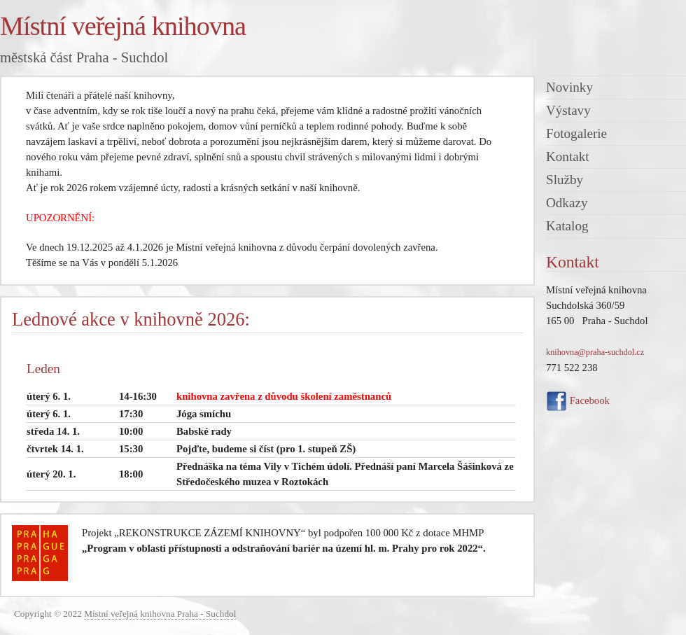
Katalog (567, 225)
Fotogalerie (576, 133)
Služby (564, 179)
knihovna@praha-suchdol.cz (595, 352)
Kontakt (567, 156)
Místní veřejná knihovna (123, 26)
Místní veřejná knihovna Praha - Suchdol (160, 613)
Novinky (569, 87)
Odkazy (566, 202)
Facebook (578, 400)
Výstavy (568, 110)
